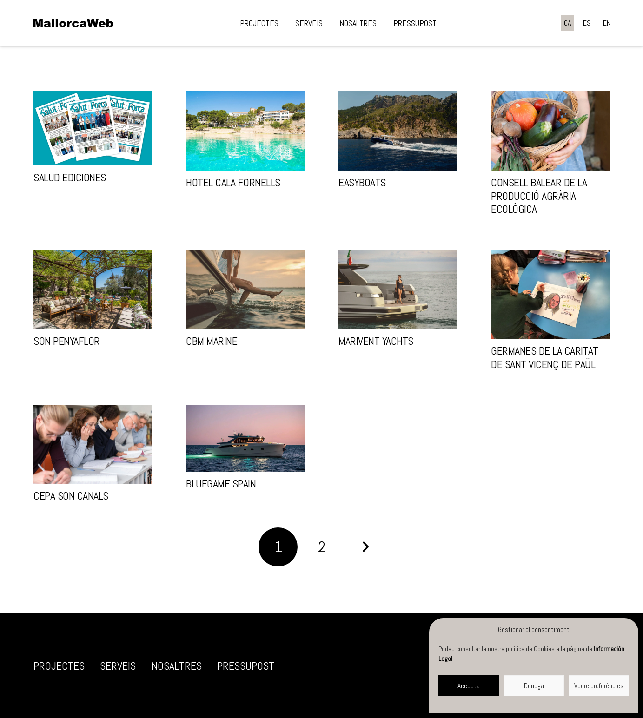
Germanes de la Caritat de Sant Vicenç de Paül (544, 357)
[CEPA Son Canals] (92, 444)
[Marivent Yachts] (397, 289)
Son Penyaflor (66, 341)
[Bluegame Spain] (245, 438)
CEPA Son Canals (70, 495)
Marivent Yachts (375, 341)
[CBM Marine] (245, 289)
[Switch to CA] (567, 23)
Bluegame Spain (221, 483)
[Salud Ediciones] (92, 128)
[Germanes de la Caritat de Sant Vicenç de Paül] (550, 294)
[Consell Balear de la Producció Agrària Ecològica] (550, 131)
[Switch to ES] (586, 23)
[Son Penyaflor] (92, 289)
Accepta (468, 685)
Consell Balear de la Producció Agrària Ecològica (539, 196)
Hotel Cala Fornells (233, 182)
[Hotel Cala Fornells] (245, 131)
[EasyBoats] (397, 131)
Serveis (118, 666)
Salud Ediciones (69, 177)
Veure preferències (598, 685)
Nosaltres (177, 666)
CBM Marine (211, 341)
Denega (534, 685)
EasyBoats (362, 182)
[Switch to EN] (606, 23)
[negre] (73, 23)
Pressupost (245, 666)
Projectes (59, 666)
